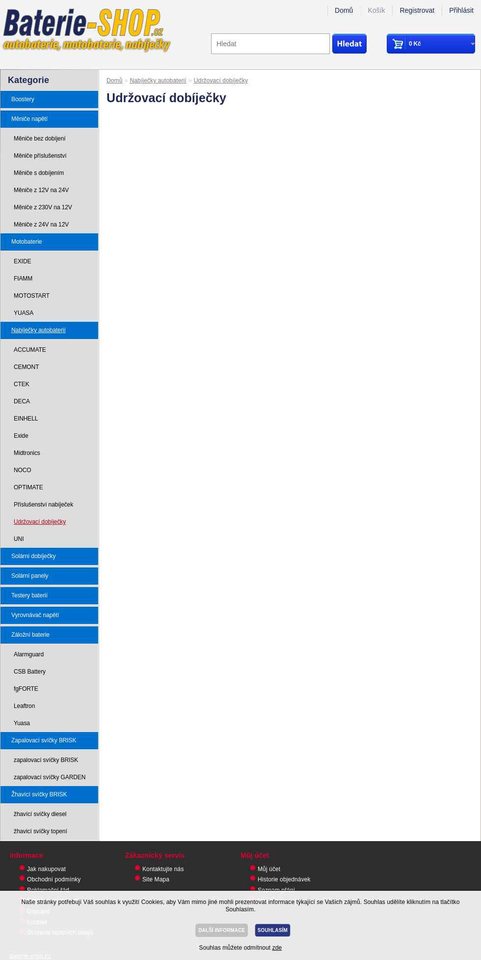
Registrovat (417, 10)
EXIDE (22, 261)
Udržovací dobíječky (40, 521)
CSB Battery (30, 671)
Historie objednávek (284, 879)
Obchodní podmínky (53, 879)
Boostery (22, 99)
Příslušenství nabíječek (43, 504)
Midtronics (27, 453)
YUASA (23, 313)
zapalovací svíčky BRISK (46, 760)
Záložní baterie (30, 634)
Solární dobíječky (33, 556)
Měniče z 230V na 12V (43, 207)
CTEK (21, 384)
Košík (376, 10)
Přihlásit (461, 10)
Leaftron (24, 706)
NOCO (22, 470)
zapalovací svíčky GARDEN (49, 777)
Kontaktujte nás (163, 869)
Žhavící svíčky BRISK (39, 794)
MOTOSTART (32, 295)
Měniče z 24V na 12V (41, 224)
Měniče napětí (29, 118)
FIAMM (23, 278)
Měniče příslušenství (40, 155)
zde (277, 947)
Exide (21, 435)
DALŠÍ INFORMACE (221, 930)
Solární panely (29, 575)
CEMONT (26, 367)
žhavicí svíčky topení (40, 831)
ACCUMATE (30, 349)
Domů (344, 10)
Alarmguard (29, 654)
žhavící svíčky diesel (40, 814)
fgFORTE (26, 688)
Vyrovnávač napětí (35, 615)
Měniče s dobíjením (39, 172)
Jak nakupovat (46, 869)
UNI (19, 539)
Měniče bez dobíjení (40, 138)
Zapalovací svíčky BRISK (43, 740)
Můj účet (269, 869)
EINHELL (26, 418)
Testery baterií (29, 595)
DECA (22, 401)
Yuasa (22, 723)
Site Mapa (155, 879)
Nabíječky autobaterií (38, 330)
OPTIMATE (28, 487)
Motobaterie (26, 241)
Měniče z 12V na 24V (41, 190)
